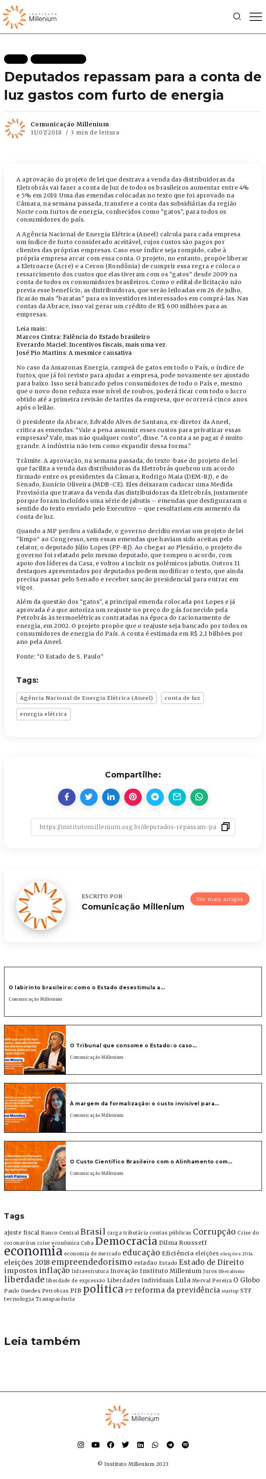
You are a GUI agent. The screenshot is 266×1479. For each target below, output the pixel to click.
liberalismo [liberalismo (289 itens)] (232, 1271)
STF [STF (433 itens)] (246, 1290)
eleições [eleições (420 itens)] (207, 1253)
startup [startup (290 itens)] (230, 1291)
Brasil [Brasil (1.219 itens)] (92, 1232)
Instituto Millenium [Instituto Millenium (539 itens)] (171, 1271)
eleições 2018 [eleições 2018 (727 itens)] (27, 1262)
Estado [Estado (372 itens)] (168, 1263)
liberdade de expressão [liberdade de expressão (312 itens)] (75, 1281)
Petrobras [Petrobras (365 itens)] (55, 1291)
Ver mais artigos (220, 899)
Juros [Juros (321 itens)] (210, 1271)
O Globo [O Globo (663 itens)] (246, 1280)
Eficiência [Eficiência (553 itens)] (178, 1253)
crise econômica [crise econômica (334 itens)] (58, 1243)
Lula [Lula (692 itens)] (182, 1280)
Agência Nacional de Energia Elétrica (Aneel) (86, 698)
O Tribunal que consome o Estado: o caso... (133, 1045)
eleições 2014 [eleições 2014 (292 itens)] (236, 1254)
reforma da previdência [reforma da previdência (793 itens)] (177, 1290)
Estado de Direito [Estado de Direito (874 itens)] (211, 1262)
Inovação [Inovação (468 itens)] (124, 1271)
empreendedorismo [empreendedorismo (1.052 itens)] (91, 1262)
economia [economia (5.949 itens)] (33, 1251)
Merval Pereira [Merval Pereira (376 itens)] (212, 1280)
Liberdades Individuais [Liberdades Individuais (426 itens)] (140, 1280)
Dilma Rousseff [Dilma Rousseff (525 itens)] (183, 1242)
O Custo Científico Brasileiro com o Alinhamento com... (151, 1162)
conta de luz (182, 698)
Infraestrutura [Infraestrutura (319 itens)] (90, 1271)
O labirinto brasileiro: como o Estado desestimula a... (87, 987)
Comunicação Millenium (70, 124)
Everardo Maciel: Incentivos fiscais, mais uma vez (91, 344)
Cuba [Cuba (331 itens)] (87, 1243)
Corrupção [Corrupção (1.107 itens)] (214, 1232)
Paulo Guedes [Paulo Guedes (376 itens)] (22, 1291)
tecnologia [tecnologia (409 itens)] (19, 1298)
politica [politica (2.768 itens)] (103, 1289)
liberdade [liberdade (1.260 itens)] (24, 1279)
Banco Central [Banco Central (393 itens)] (60, 1233)
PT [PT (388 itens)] (129, 1291)
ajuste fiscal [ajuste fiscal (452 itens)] (22, 1232)
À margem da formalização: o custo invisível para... (144, 1103)
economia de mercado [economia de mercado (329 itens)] (92, 1254)
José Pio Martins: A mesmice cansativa (74, 352)
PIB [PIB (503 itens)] (76, 1290)
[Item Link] (35, 1049)
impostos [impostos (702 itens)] (21, 1270)
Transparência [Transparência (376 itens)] (55, 1299)
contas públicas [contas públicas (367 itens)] (171, 1233)
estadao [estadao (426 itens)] (146, 1262)
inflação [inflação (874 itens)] (54, 1270)
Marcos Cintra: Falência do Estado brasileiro (83, 337)
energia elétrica (43, 713)
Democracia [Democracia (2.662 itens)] (126, 1241)
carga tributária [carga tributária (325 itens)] (127, 1233)
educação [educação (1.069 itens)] (142, 1252)
